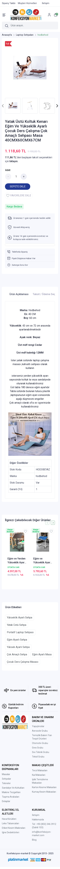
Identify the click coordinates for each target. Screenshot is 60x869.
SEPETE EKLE (17, 186)
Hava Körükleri (9, 819)
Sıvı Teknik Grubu (40, 752)
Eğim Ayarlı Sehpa (17, 639)
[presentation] (3, 106)
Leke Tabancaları (10, 823)
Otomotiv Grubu (40, 743)
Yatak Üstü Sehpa (16, 624)
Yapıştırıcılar (38, 726)
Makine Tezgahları (11, 792)
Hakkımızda (38, 819)
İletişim (35, 815)
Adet (7, 170)
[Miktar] (16, 176)
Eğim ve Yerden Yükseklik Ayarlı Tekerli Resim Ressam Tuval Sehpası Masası (17, 560)
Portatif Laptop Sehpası (20, 632)
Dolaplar (6, 801)
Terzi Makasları (39, 770)
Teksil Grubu (38, 756)
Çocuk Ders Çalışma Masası (22, 661)
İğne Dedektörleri (10, 832)
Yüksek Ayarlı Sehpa (18, 647)
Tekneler (6, 783)
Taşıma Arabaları (10, 796)
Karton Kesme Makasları (44, 787)
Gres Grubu (37, 747)
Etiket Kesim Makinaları (13, 828)
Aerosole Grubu (40, 730)
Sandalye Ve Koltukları (13, 787)
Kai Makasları (38, 775)
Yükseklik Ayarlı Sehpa (19, 617)
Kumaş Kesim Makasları (44, 791)
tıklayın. (13, 161)
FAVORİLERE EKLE (18, 195)
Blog (34, 839)
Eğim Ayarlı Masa (42, 654)
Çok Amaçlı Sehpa (17, 654)
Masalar (6, 774)
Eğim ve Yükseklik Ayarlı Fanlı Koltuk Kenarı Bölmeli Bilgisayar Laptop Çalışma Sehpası (42, 560)
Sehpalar (6, 778)
